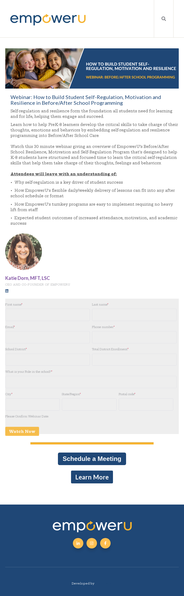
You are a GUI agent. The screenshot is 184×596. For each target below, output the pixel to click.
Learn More (92, 477)
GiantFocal (104, 583)
